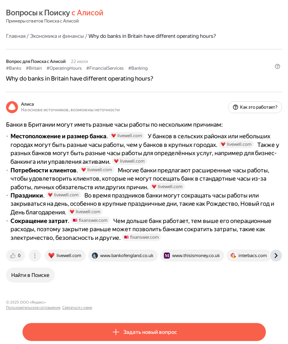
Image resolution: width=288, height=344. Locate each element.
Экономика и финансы (57, 36)
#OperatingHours (64, 68)
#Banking (138, 68)
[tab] (16, 256)
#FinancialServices (105, 68)
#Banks (13, 68)
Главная (16, 36)
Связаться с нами (120, 302)
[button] (277, 66)
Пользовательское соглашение (76, 302)
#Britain (34, 68)
